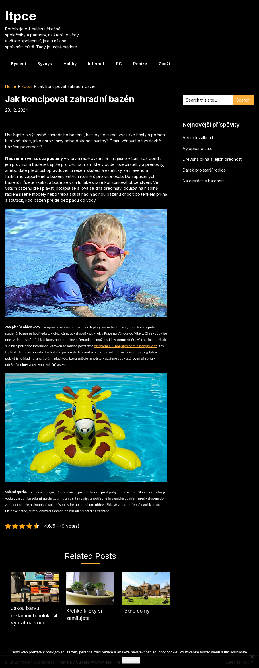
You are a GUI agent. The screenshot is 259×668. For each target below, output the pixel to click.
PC (119, 63)
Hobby (70, 63)
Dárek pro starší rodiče (204, 170)
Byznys (44, 63)
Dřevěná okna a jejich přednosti (212, 159)
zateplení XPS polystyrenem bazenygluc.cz (125, 346)
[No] (252, 656)
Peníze (140, 63)
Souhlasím (130, 660)
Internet (96, 63)
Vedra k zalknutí (198, 137)
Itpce (20, 16)
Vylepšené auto (198, 148)
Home (10, 86)
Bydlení (18, 63)
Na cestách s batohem (204, 180)
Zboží (164, 63)
